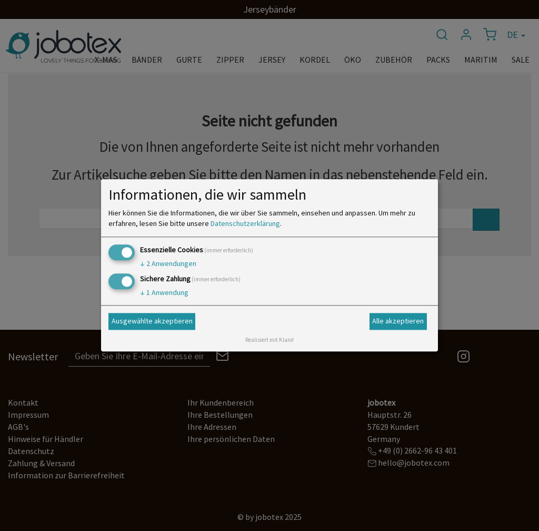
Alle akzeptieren (398, 321)
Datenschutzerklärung (245, 223)
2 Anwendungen (168, 263)
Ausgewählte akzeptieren (152, 321)
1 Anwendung (164, 293)
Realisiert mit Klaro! (269, 340)
